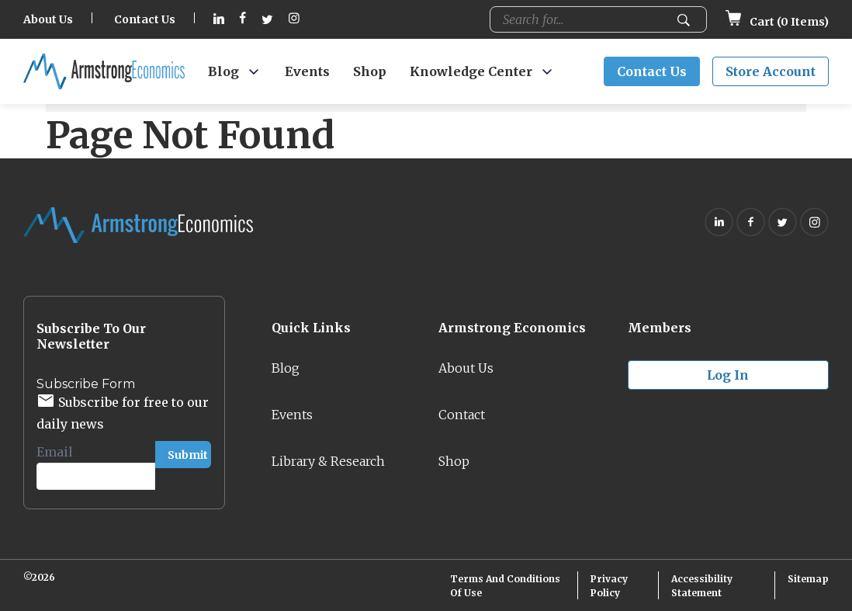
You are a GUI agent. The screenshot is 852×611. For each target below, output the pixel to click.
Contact (461, 414)
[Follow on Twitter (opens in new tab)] (267, 19)
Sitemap (808, 579)
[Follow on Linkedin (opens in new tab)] (218, 19)
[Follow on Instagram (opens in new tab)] (294, 19)
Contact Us (144, 19)
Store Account (771, 71)
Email (60, 452)
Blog (223, 71)
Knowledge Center (471, 71)
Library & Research (328, 461)
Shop (369, 71)
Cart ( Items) (777, 22)
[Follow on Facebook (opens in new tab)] (243, 19)
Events (307, 71)
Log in (728, 375)
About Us (48, 19)
